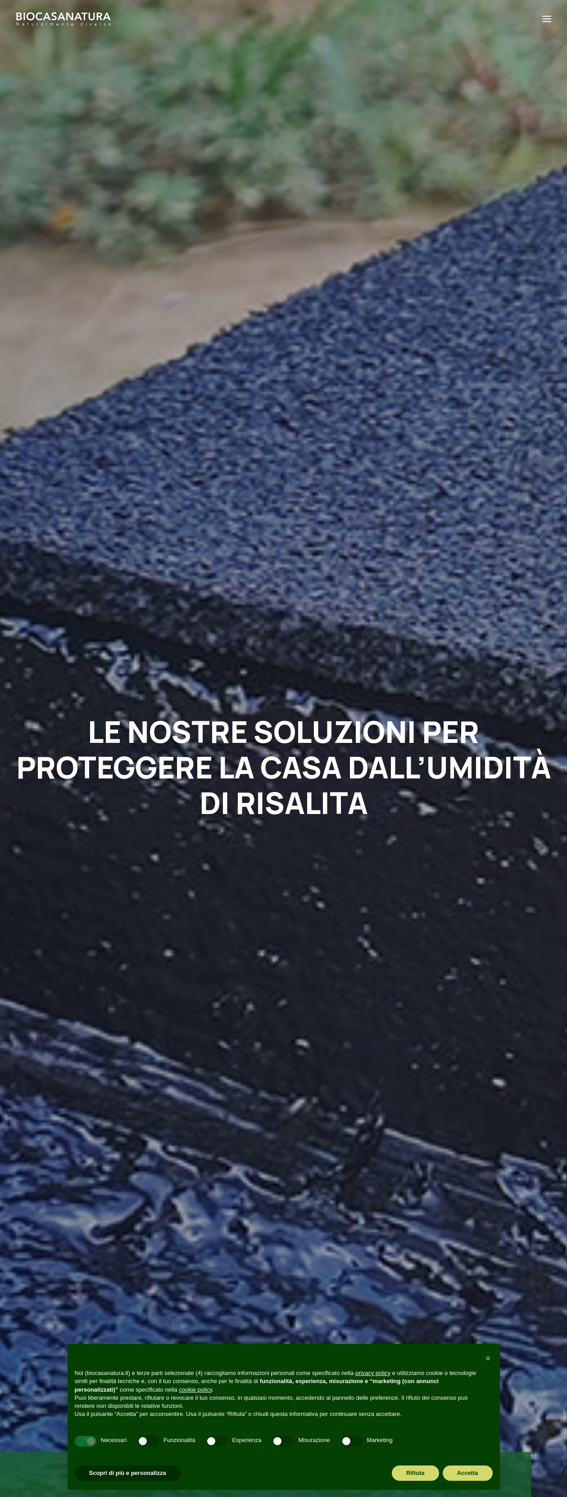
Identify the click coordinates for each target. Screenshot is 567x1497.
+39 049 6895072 (57, 1250)
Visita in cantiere (192, 1288)
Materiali (334, 824)
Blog (169, 1274)
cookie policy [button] (195, 1389)
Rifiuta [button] (415, 1473)
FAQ (168, 1316)
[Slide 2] (289, 1051)
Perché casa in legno (136, 822)
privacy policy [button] (372, 1373)
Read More (62, 1004)
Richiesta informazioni (203, 1302)
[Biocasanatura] (63, 19)
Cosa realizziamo (194, 1259)
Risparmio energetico (135, 805)
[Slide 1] (278, 1051)
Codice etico (185, 1330)
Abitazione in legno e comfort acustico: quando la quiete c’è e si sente (278, 968)
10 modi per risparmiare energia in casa (95, 945)
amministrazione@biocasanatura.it (85, 1236)
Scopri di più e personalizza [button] (127, 1473)
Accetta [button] (467, 1473)
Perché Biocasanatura (203, 1231)
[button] (102, 847)
